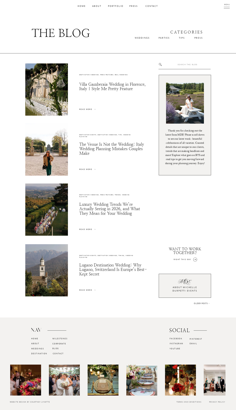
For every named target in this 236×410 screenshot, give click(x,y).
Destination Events (87, 135)
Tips (120, 135)
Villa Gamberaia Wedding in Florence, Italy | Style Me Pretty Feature (112, 86)
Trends (118, 195)
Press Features (106, 75)
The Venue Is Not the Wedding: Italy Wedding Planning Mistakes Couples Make (111, 149)
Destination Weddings (89, 75)
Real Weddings (121, 75)
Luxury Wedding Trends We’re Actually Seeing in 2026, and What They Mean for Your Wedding (109, 209)
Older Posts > (202, 303)
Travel (121, 255)
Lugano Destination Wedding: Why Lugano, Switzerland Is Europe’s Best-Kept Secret (113, 270)
